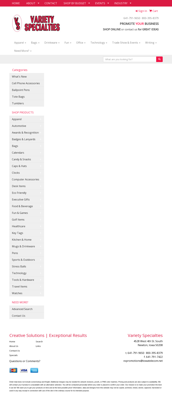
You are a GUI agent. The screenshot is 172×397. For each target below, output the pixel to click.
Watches (17, 293)
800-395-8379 (150, 18)
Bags (35, 42)
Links (38, 346)
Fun (67, 42)
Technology (98, 42)
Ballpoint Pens (21, 90)
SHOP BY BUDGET (75, 3)
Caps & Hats (19, 166)
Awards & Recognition (25, 132)
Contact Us (18, 316)
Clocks (16, 173)
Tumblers (18, 103)
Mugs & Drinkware (23, 246)
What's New (19, 76)
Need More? (22, 51)
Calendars (18, 152)
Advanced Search (22, 309)
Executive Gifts (21, 199)
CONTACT (51, 3)
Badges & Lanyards (23, 139)
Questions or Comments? (24, 361)
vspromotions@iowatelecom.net (143, 361)
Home (12, 341)
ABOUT (30, 3)
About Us (13, 346)
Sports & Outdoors (23, 260)
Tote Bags (18, 96)
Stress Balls (19, 266)
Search (39, 341)
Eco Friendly (19, 193)
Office (81, 42)
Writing (151, 42)
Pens (15, 253)
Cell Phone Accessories (26, 83)
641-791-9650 (132, 18)
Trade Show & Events (126, 42)
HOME (16, 3)
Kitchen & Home (21, 239)
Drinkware (52, 42)
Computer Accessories (25, 179)
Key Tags (17, 233)
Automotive (19, 126)
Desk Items (19, 186)
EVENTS (100, 3)
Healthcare (18, 226)
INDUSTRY (120, 3)
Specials (13, 355)
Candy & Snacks (21, 159)
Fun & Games (20, 213)
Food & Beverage (22, 206)
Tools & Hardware (23, 280)
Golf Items (18, 219)
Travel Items (19, 286)
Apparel (20, 42)
